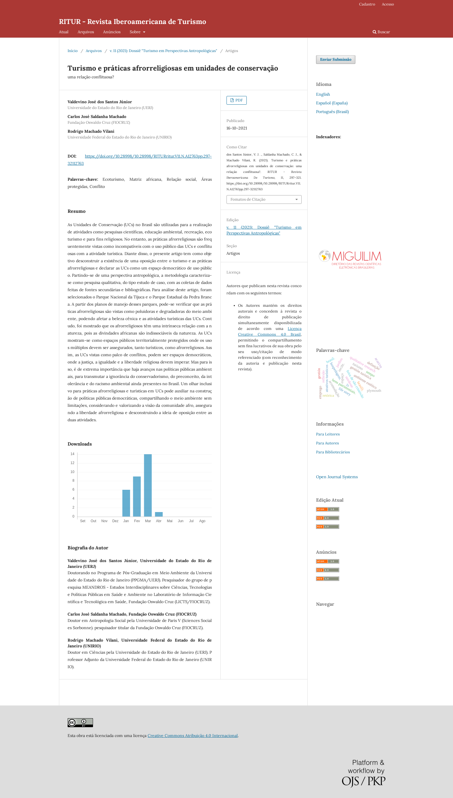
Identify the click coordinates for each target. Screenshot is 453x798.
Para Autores (327, 443)
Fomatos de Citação (248, 199)
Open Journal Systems (337, 476)
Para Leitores (328, 434)
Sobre (136, 31)
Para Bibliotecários (333, 452)
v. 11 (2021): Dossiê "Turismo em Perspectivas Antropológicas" (163, 50)
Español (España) (332, 103)
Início (73, 50)
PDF (239, 100)
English (323, 94)
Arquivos (86, 31)
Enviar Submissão (335, 59)
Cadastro (367, 4)
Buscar (381, 31)
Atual (63, 31)
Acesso (388, 4)
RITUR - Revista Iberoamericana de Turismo (132, 21)
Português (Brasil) (332, 111)
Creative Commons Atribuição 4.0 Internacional (193, 735)
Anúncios (111, 31)
